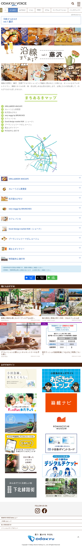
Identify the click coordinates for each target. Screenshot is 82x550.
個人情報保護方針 (6, 524)
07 (50, 155)
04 (35, 153)
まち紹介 (13, 10)
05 (41, 165)
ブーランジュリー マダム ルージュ (18, 125)
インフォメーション (59, 10)
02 (37, 155)
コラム (47, 10)
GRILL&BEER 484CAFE (13, 106)
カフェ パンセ (10, 118)
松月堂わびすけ (11, 112)
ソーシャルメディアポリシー (9, 528)
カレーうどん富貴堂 (12, 109)
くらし (31, 10)
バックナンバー (75, 10)
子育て (39, 10)
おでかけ (22, 10)
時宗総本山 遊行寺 (12, 131)
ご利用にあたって (6, 521)
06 (51, 163)
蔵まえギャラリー (12, 128)
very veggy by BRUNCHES (15, 115)
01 (42, 154)
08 (43, 150)
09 (44, 138)
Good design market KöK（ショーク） (19, 122)
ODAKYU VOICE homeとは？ (9, 518)
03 (32, 146)
